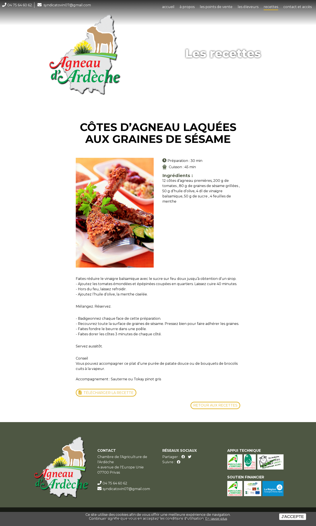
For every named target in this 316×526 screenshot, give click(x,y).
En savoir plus (216, 519)
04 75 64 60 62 (19, 5)
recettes (271, 7)
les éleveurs (248, 7)
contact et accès (297, 7)
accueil (168, 7)
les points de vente (216, 7)
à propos (187, 7)
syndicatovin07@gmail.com (67, 5)
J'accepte (292, 516)
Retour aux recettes (215, 405)
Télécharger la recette (108, 393)
